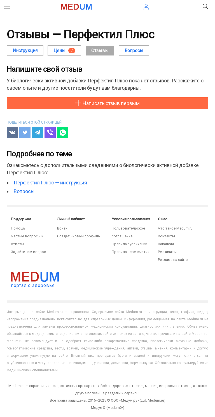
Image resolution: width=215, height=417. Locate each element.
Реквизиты (167, 252)
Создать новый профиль (78, 236)
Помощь (18, 228)
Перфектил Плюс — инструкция (50, 183)
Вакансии (166, 244)
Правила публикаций (129, 244)
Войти (62, 228)
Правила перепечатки (130, 252)
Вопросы (24, 191)
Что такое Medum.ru (175, 228)
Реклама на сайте (173, 260)
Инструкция (25, 50)
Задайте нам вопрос (28, 252)
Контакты (166, 236)
